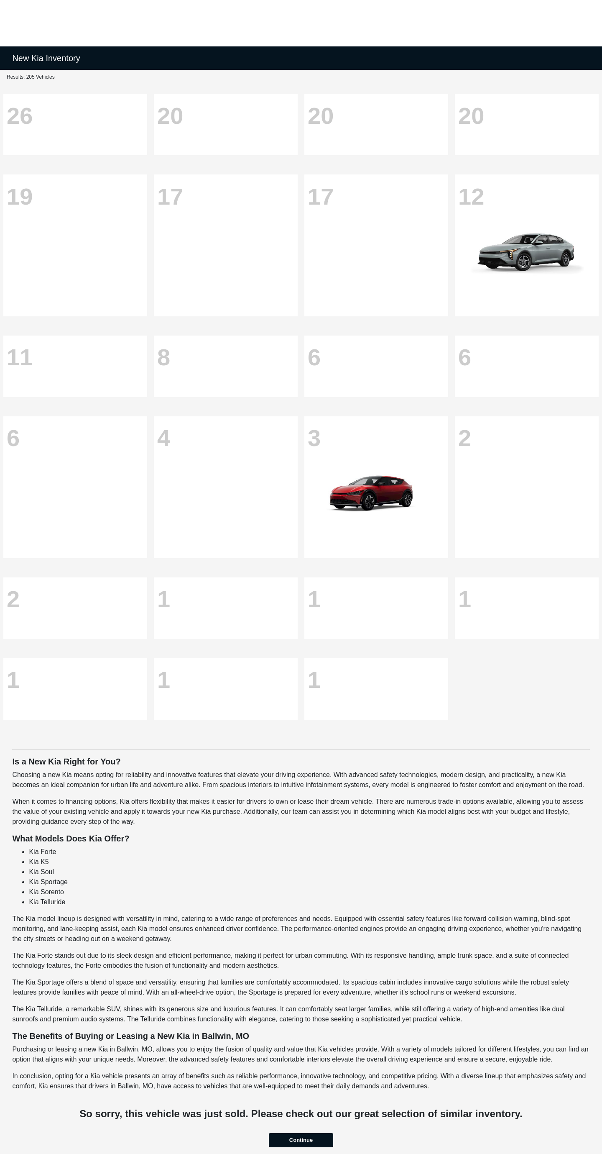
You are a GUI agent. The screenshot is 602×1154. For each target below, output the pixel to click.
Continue (301, 1140)
